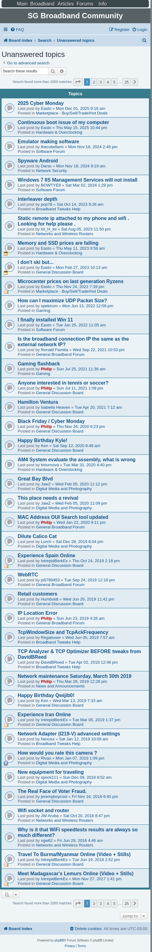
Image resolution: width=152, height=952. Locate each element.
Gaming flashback (39, 363)
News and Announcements (60, 686)
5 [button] (114, 82)
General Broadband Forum (60, 354)
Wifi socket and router (43, 810)
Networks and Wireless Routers (64, 233)
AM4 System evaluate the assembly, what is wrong (77, 459)
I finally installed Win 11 (45, 319)
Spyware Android (38, 160)
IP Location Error (37, 613)
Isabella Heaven (55, 407)
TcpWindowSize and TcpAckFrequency (63, 632)
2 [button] (94, 82)
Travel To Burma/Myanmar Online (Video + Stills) (74, 854)
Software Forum (50, 151)
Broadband (42, 3)
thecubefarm (52, 146)
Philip (46, 369)
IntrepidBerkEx (54, 560)
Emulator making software (48, 141)
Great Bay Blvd (35, 478)
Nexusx (48, 739)
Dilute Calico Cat (37, 536)
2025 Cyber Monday (41, 103)
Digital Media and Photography (64, 488)
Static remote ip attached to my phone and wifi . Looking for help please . (73, 221)
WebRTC (28, 574)
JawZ (46, 484)
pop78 (46, 204)
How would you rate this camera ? (57, 753)
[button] (78, 82)
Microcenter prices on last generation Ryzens (70, 281)
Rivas (46, 758)
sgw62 (47, 840)
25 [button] (126, 82)
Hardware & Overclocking (59, 132)
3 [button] (101, 82)
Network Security (51, 170)
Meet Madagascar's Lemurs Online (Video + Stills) (75, 873)
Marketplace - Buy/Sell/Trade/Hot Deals (72, 113)
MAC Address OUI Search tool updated (63, 517)
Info (102, 3)
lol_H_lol (49, 229)
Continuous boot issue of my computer (63, 122)
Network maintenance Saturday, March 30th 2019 (75, 676)
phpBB (59, 940)
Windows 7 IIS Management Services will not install (77, 180)
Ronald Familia (54, 349)
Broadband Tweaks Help (58, 209)
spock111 (49, 777)
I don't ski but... (35, 262)
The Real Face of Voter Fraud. (52, 791)
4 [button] (107, 82)
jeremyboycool (54, 796)
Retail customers (37, 594)
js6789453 (50, 580)
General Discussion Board (59, 272)
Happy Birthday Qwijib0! (46, 695)
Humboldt (49, 599)
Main (22, 3)
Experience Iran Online (44, 714)
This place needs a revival (48, 498)
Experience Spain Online (46, 555)
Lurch (46, 541)
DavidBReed (52, 662)
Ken (44, 445)
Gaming (43, 310)
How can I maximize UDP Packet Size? (62, 300)
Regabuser (51, 637)
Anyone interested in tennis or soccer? (63, 383)
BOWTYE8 (51, 185)
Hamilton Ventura (38, 402)
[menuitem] (17, 29)
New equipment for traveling (51, 772)
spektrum (49, 306)
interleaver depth (37, 199)
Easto (46, 108)
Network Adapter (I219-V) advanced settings (69, 733)
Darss (46, 166)
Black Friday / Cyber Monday (51, 421)
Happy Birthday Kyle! (42, 440)
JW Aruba (50, 815)
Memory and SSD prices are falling (58, 243)
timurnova (50, 465)
